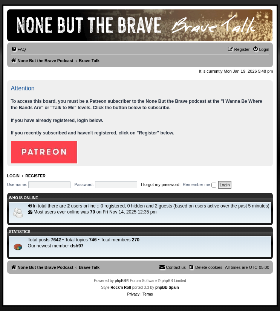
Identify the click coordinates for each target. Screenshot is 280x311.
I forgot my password (160, 184)
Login (13, 176)
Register (35, 176)
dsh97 (77, 245)
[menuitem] (18, 49)
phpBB (120, 281)
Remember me (199, 184)
